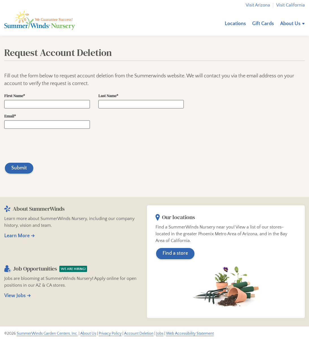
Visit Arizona (258, 5)
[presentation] (47, 145)
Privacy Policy (110, 334)
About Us (290, 24)
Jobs (159, 334)
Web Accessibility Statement (190, 334)
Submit (19, 168)
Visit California (290, 5)
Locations (235, 24)
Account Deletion (139, 334)
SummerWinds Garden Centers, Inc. (47, 334)
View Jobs (15, 296)
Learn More (17, 236)
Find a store (175, 253)
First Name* (47, 101)
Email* (47, 121)
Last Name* (141, 101)
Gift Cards (263, 24)
